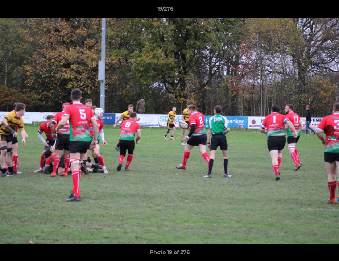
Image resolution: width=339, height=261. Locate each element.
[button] (308, 10)
